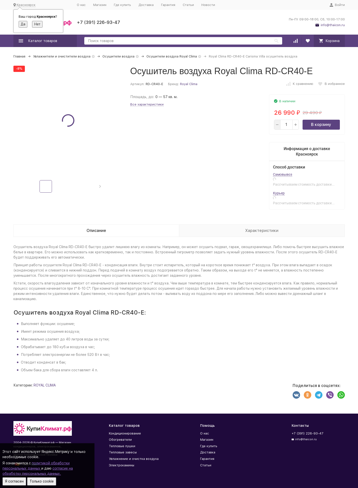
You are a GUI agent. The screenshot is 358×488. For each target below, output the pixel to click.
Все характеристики (147, 104)
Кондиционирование (125, 433)
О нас (81, 5)
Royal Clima (188, 84)
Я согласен (14, 481)
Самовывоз (282, 174)
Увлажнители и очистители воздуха (61, 56)
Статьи (188, 5)
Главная (19, 56)
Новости (208, 5)
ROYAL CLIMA (45, 385)
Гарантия (168, 5)
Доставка (146, 5)
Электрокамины (121, 465)
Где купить (122, 5)
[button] (100, 186)
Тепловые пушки (122, 446)
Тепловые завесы (123, 452)
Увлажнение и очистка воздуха (134, 459)
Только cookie (42, 481)
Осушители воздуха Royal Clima (171, 56)
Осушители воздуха (118, 56)
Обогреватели (120, 439)
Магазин (99, 5)
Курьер (279, 193)
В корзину (321, 124)
